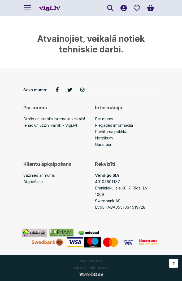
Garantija (103, 144)
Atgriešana (33, 181)
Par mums (104, 118)
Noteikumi (104, 137)
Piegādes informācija (114, 125)
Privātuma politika (111, 131)
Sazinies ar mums (39, 175)
